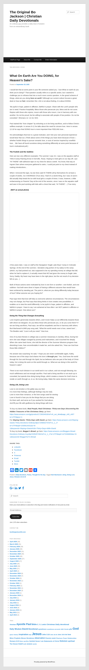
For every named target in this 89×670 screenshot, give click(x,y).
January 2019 (14, 600)
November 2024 (15, 576)
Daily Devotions (21, 475)
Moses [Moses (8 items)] (23, 638)
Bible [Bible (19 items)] (34, 624)
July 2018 (13, 603)
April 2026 (13, 541)
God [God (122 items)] (76, 628)
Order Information (51, 60)
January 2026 (14, 549)
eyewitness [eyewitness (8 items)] (42, 629)
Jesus (12, 477)
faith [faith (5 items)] (62, 629)
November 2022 (15, 581)
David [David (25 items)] (25, 629)
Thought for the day (38, 475)
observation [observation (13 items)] (40, 638)
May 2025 (13, 568)
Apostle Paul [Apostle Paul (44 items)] (23, 624)
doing (64, 475)
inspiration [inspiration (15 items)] (23, 634)
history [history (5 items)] (16, 634)
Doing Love (71, 475)
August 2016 (14, 605)
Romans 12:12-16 (20, 477)
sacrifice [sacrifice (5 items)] (26, 641)
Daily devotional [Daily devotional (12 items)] (62, 624)
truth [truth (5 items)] (24, 644)
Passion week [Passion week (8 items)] (50, 638)
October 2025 (14, 556)
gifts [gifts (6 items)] (70, 629)
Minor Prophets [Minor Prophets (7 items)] (15, 638)
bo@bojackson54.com (18, 532)
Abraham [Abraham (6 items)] (13, 624)
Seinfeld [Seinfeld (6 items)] (32, 641)
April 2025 (13, 571)
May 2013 (13, 612)
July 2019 (13, 598)
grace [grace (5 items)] (11, 634)
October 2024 (14, 578)
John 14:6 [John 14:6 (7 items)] (61, 634)
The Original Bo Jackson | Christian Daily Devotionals (26, 16)
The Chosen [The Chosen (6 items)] (14, 644)
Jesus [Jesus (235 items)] (37, 634)
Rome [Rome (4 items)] (21, 641)
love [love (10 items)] (69, 634)
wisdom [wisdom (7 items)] (29, 644)
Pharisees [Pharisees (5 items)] (59, 638)
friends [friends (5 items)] (66, 629)
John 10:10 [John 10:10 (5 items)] (53, 634)
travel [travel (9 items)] (20, 644)
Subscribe (15, 516)
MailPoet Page (15, 60)
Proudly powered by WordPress (44, 662)
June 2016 (13, 607)
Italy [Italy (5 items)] (30, 634)
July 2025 (13, 564)
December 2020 (15, 590)
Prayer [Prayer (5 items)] (65, 638)
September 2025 (15, 559)
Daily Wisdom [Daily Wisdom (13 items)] (16, 629)
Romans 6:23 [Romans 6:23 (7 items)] (14, 641)
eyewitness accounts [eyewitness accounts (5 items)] (53, 629)
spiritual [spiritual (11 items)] (71, 641)
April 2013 (13, 615)
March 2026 (14, 544)
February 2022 (15, 586)
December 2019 (15, 595)
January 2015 (14, 610)
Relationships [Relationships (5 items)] (72, 638)
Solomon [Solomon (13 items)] (63, 641)
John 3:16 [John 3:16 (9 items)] (46, 634)
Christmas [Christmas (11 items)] (51, 624)
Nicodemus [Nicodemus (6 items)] (30, 638)
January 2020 (14, 593)
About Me (27, 60)
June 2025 (13, 566)
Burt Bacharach (56, 475)
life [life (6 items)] (66, 634)
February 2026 (15, 546)
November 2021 (15, 588)
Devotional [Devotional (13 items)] (33, 629)
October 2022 (14, 583)
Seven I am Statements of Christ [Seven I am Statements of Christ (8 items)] (47, 641)
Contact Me (37, 60)
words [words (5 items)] (35, 644)
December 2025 (15, 551)
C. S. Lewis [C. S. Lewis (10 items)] (41, 624)
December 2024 (15, 573)
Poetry (29, 475)
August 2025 (14, 561)
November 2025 (15, 554)
